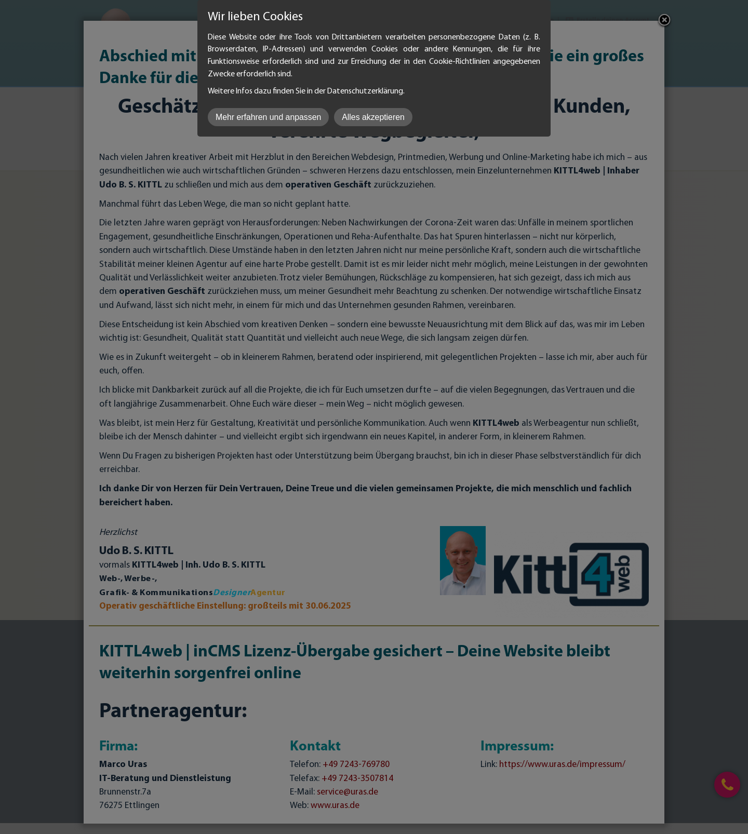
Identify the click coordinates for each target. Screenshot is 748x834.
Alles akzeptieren (373, 117)
